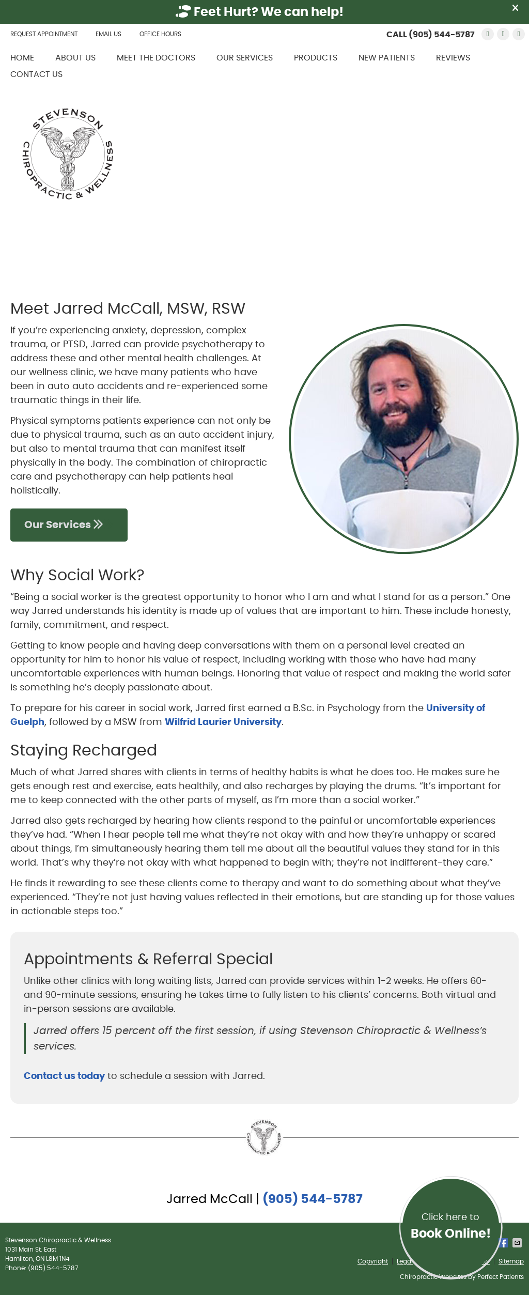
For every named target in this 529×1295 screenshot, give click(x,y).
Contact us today (64, 1076)
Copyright (372, 1261)
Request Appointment (43, 34)
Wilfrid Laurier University (223, 722)
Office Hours (160, 34)
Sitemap (511, 1261)
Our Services (244, 58)
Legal (405, 1261)
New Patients (387, 58)
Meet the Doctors (156, 58)
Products (315, 58)
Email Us (108, 34)
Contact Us (36, 74)
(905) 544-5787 (442, 34)
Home (22, 58)
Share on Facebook (504, 1242)
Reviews (453, 58)
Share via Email (518, 1242)
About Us (75, 58)
